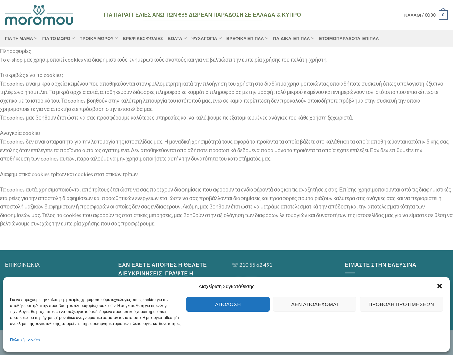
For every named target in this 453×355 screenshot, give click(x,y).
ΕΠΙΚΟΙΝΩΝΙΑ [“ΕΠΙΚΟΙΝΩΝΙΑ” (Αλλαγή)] (22, 264)
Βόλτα (177, 38)
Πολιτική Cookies (25, 339)
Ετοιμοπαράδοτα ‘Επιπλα (349, 38)
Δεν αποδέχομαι (314, 304)
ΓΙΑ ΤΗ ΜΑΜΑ (21, 38)
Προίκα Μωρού (98, 38)
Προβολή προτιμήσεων (401, 304)
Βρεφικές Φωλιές (143, 38)
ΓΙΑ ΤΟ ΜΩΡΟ (58, 38)
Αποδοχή (228, 304)
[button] (439, 286)
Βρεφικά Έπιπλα (247, 38)
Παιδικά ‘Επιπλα (293, 38)
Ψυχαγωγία (206, 38)
